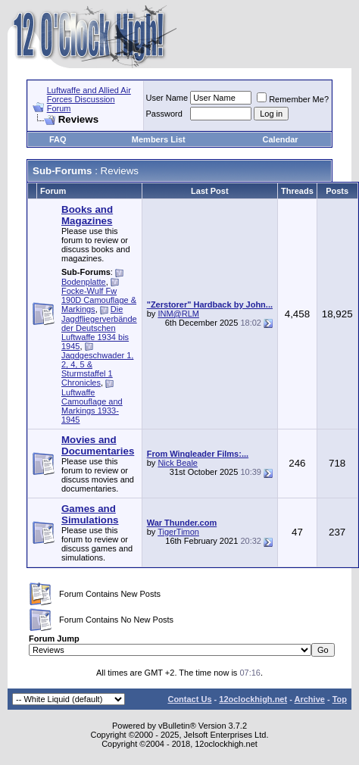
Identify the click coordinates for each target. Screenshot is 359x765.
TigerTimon (178, 531)
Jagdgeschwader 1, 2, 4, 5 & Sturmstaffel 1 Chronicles (97, 369)
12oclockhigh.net (253, 699)
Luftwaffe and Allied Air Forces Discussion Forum (89, 99)
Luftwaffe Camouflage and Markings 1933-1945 (92, 406)
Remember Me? (293, 99)
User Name (167, 97)
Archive (310, 699)
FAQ (58, 139)
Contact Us (189, 699)
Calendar (280, 139)
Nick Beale (178, 462)
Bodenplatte (83, 281)
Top (339, 699)
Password (164, 113)
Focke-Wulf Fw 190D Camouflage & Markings (98, 300)
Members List (159, 139)
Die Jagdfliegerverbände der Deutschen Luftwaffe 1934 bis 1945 (99, 327)
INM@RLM (178, 313)
